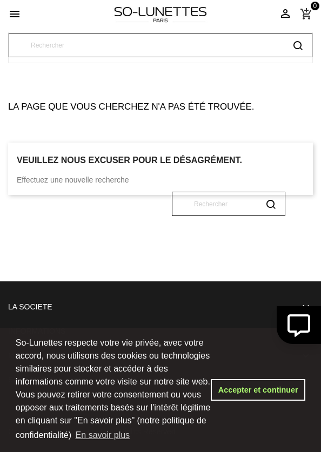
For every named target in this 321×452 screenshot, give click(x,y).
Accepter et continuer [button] (258, 390)
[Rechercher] (160, 45)
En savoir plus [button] (103, 435)
